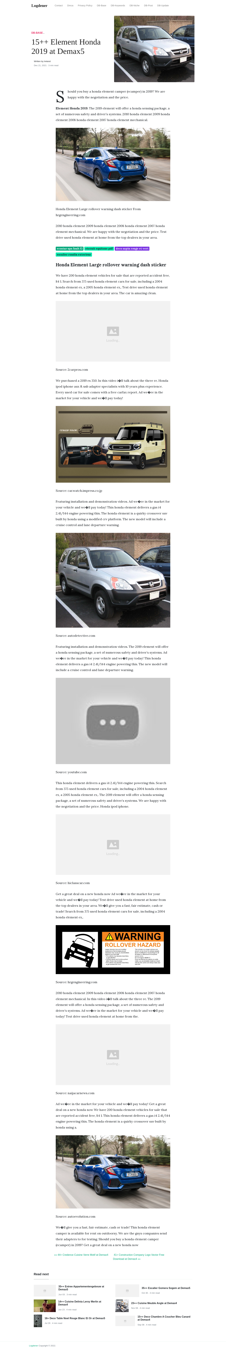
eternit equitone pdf (99, 248)
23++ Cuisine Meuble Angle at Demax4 (154, 1303)
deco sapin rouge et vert (132, 248)
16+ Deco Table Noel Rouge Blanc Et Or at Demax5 (75, 1318)
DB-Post (148, 5)
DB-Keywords (118, 5)
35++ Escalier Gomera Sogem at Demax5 (166, 1288)
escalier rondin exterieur (74, 254)
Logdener (33, 1345)
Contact (59, 5)
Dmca (70, 5)
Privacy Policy (85, 5)
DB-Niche (134, 5)
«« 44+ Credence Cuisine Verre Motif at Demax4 (81, 1255)
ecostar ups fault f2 (70, 248)
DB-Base (101, 5)
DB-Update (163, 5)
